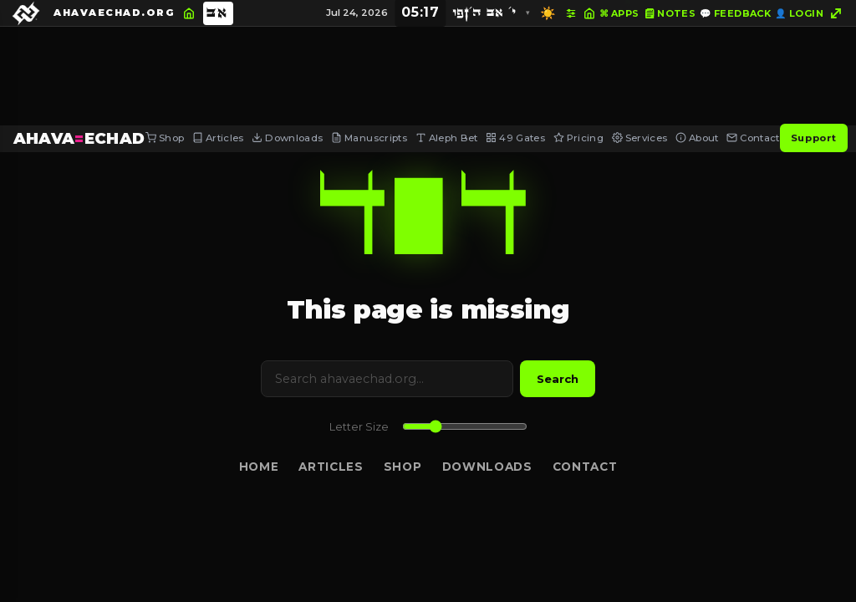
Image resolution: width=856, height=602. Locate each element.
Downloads (287, 138)
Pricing (578, 138)
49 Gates (515, 138)
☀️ (548, 13)
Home (259, 466)
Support (814, 138)
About (697, 138)
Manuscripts (369, 138)
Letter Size (359, 427)
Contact (752, 138)
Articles (218, 138)
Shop (164, 138)
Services (640, 138)
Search (557, 378)
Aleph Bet (446, 138)
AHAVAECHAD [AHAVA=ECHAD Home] (79, 138)
